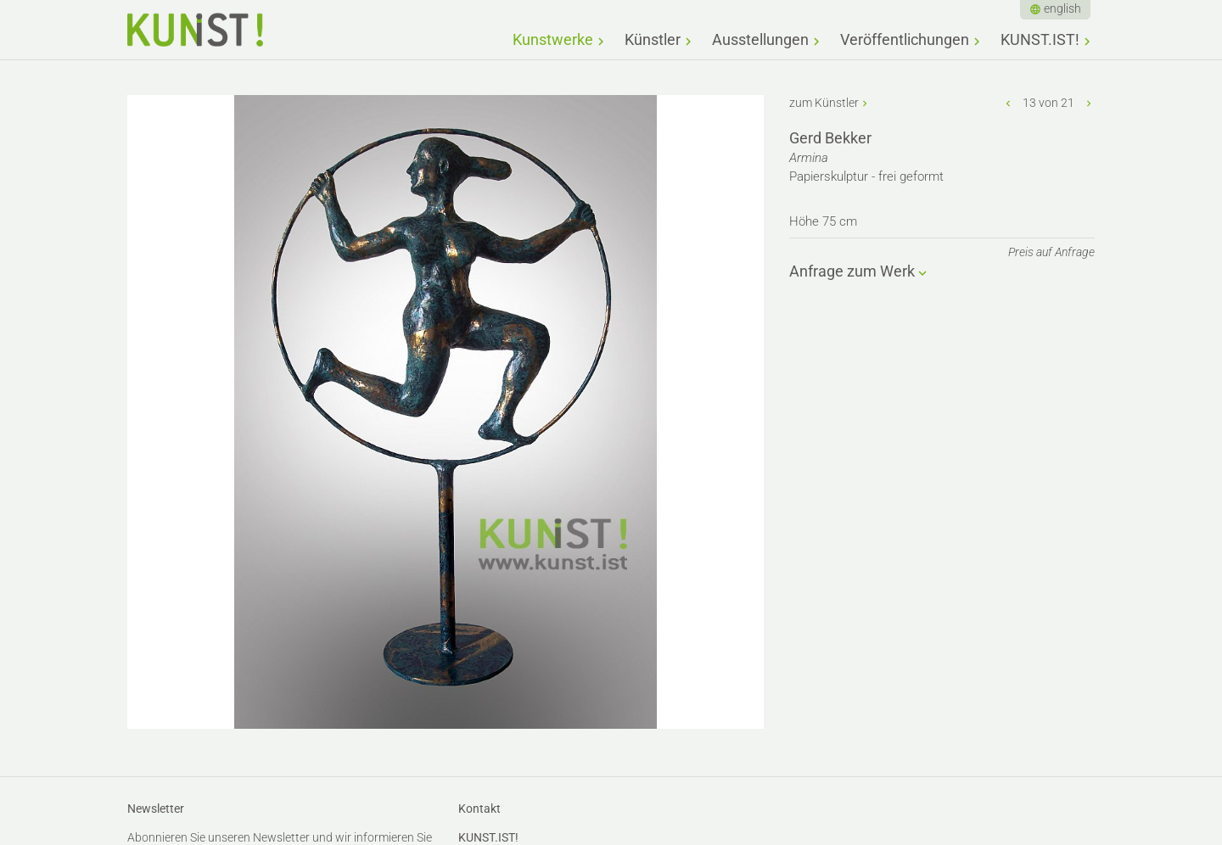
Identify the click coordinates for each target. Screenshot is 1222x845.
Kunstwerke (553, 39)
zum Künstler (824, 102)
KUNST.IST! (1040, 39)
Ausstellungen (760, 39)
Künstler (653, 39)
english (1062, 8)
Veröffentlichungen (904, 39)
